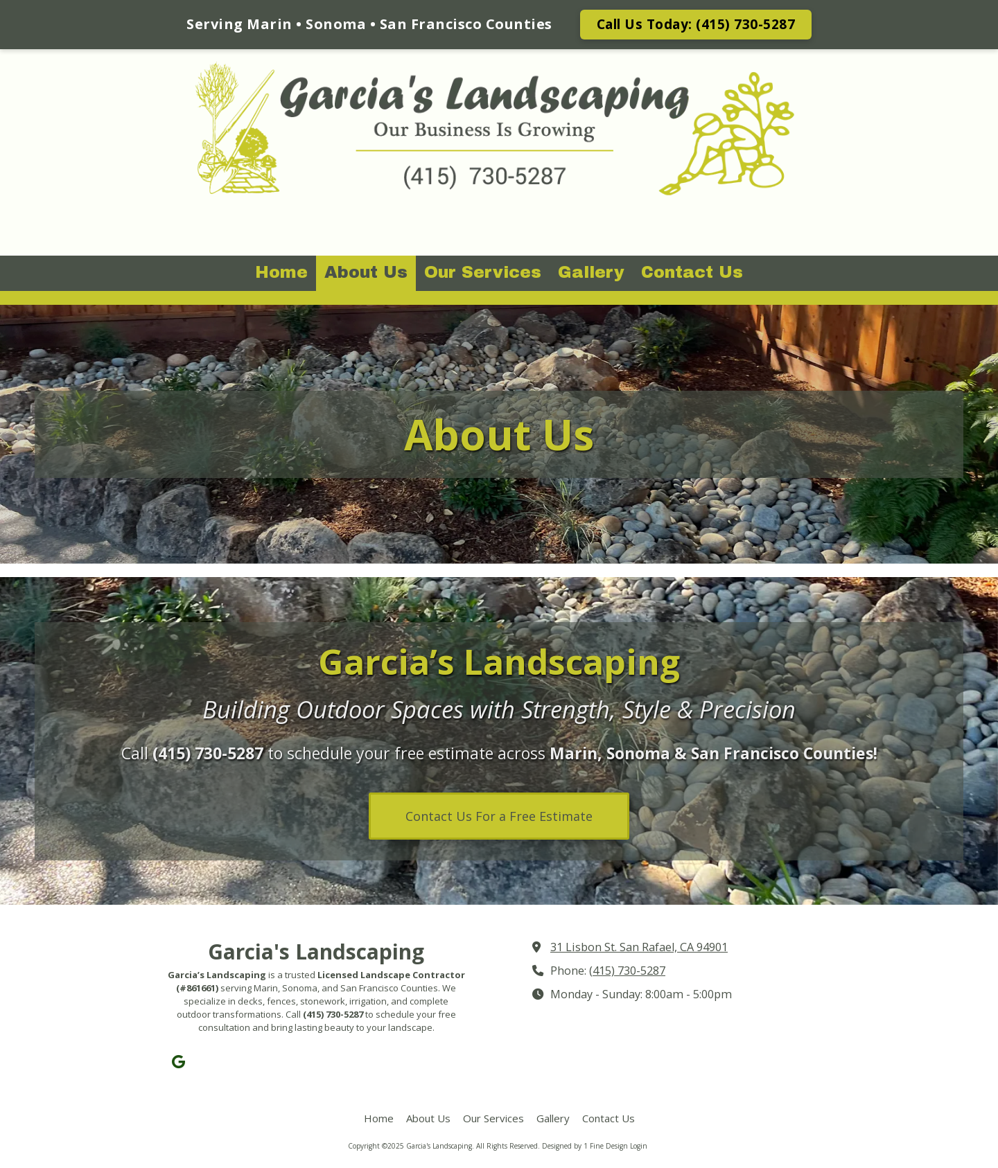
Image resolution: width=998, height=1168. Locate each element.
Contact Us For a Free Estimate (499, 816)
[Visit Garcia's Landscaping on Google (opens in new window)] (178, 1062)
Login (638, 1146)
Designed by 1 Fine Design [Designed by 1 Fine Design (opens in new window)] (585, 1146)
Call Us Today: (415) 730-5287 (696, 24)
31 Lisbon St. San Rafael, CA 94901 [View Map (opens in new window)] (639, 947)
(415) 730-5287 (627, 970)
